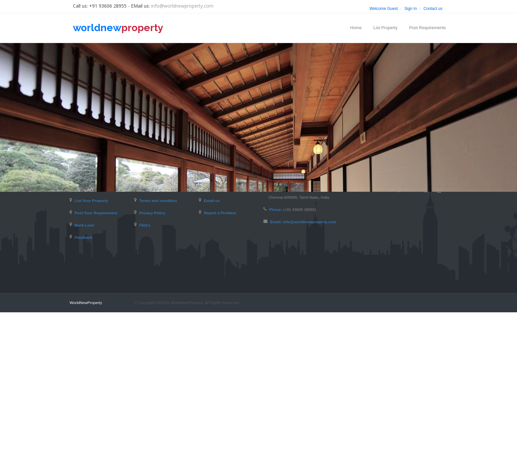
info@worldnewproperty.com (182, 6)
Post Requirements (427, 27)
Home (356, 27)
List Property (385, 27)
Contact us (433, 8)
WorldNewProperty (86, 451)
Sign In (410, 8)
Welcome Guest (384, 8)
